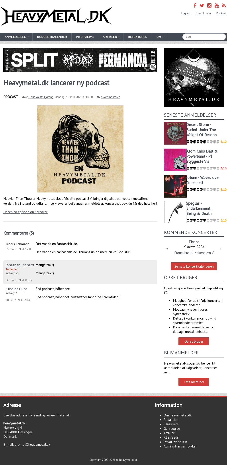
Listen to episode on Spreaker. (25, 212)
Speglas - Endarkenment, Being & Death (198, 208)
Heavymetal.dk (57, 16)
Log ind (185, 13)
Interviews (85, 37)
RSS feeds (171, 437)
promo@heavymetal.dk (32, 444)
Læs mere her (194, 382)
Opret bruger (203, 13)
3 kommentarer (110, 97)
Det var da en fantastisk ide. (56, 243)
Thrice (193, 241)
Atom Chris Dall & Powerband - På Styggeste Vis (202, 156)
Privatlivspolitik (175, 441)
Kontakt (221, 13)
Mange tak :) (44, 265)
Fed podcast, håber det (52, 288)
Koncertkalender (52, 37)
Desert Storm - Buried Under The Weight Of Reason (201, 129)
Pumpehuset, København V (194, 252)
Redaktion (171, 419)
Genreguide (172, 428)
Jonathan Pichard (20, 264)
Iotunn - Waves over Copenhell (203, 180)
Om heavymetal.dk (178, 415)
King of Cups (16, 288)
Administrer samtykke (180, 446)
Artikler (169, 433)
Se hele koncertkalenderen (194, 266)
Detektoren (137, 37)
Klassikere (171, 424)
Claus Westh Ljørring (40, 97)
